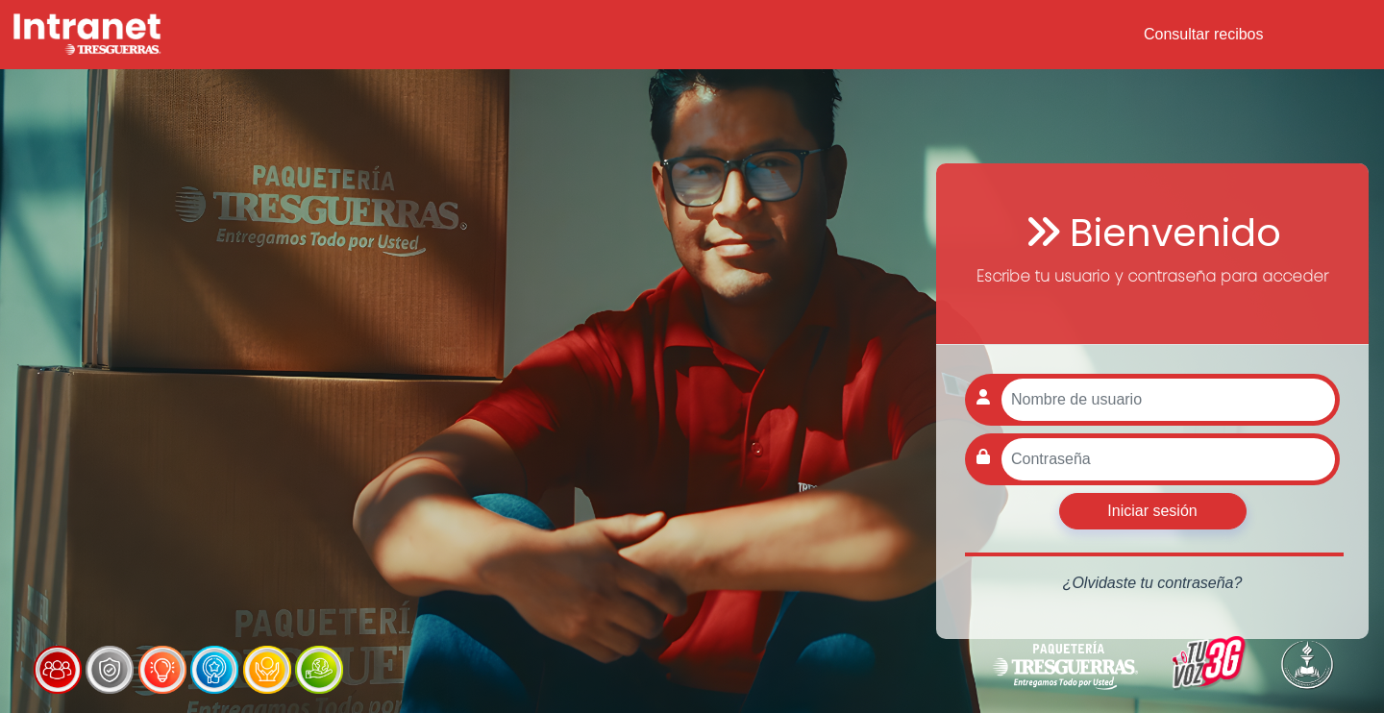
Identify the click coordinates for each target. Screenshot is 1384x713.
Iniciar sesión (1152, 511)
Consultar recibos (1204, 34)
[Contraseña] (1168, 459)
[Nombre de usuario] (1168, 400)
